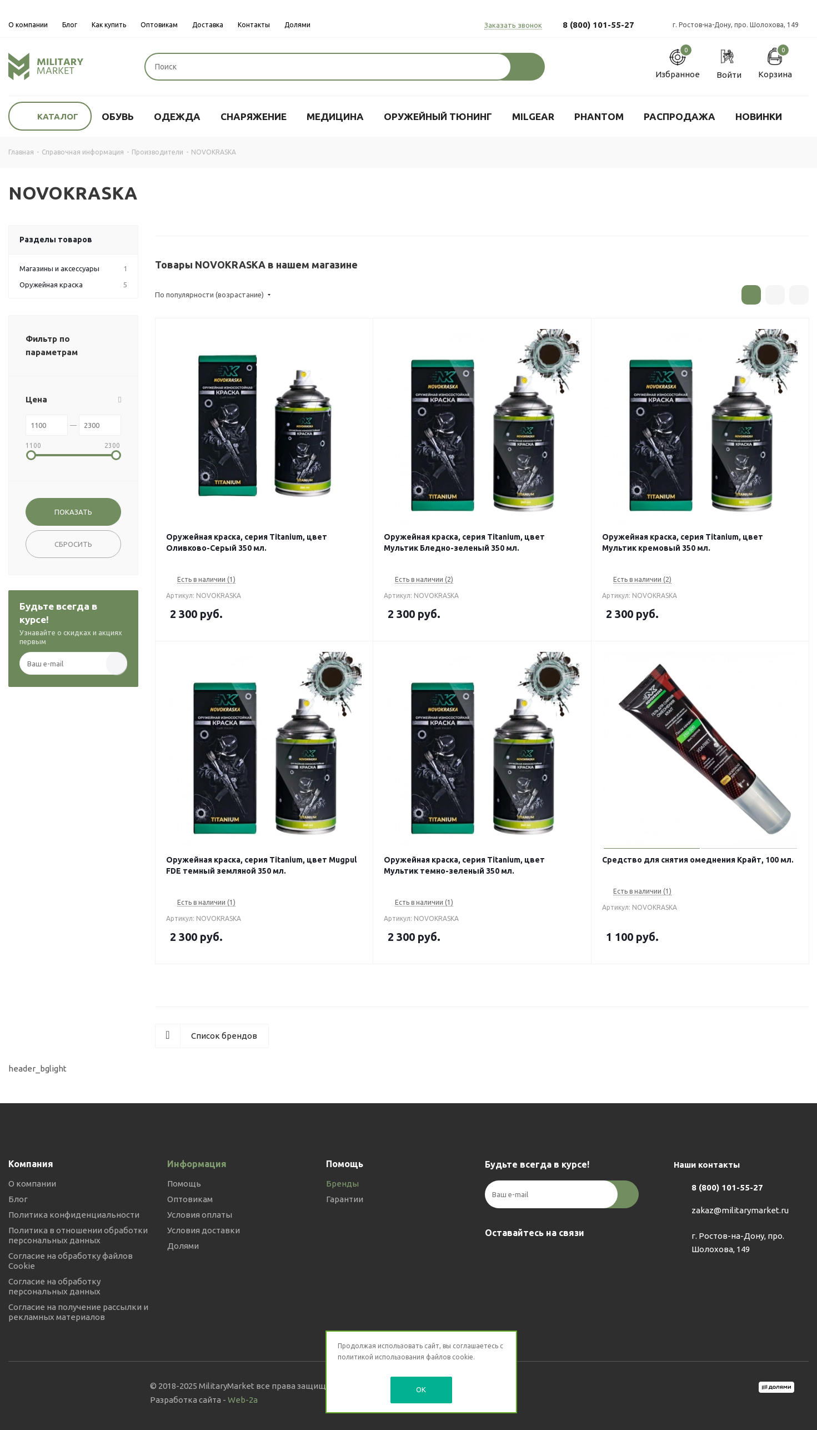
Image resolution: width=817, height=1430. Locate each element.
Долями (183, 1245)
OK (421, 1389)
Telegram (524, 1259)
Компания (30, 1164)
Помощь (184, 1183)
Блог (18, 1199)
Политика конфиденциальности (73, 1214)
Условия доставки (203, 1230)
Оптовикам (190, 1199)
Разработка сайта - (204, 1399)
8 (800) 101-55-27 (598, 24)
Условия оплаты (199, 1214)
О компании (32, 1183)
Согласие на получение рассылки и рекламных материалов (78, 1312)
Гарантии (344, 1199)
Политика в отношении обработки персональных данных (78, 1235)
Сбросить (73, 544)
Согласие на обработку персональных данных (54, 1286)
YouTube (551, 1259)
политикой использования (381, 1357)
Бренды (342, 1183)
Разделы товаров (55, 239)
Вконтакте (496, 1259)
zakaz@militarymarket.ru (740, 1210)
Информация (197, 1164)
